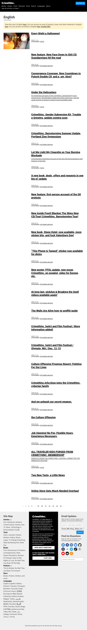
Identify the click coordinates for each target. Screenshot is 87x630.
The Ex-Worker (8, 568)
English (6, 584)
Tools (15, 6)
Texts (42, 41)
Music (18, 537)
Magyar (6, 599)
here (25, 24)
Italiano (19, 584)
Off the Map (15, 563)
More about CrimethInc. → (44, 547)
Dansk (17, 607)
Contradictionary (9, 553)
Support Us (80, 3)
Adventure (11, 522)
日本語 (19, 591)
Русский (14, 589)
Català (14, 612)
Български (7, 594)
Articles (6, 520)
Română (12, 604)
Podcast (6, 566)
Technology (15, 527)
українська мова (17, 609)
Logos (5, 540)
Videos (12, 537)
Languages (41, 6)
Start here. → (49, 558)
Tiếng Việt (7, 612)
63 (53, 506)
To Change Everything (17, 540)
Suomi (13, 591)
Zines (5, 535)
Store (28, 6)
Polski (20, 589)
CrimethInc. (8, 3)
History (17, 525)
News (8, 527)
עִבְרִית (22, 607)
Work (18, 553)
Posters (18, 535)
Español (12, 584)
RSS (11, 519)
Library (9, 6)
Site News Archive (46, 66)
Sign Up (80, 532)
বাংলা (5, 607)
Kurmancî (13, 614)
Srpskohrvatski (18, 601)
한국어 (5, 604)
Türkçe (12, 599)
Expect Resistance (10, 555)
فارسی (17, 599)
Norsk (20, 614)
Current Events (8, 525)
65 (61, 506)
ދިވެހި (18, 612)
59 (38, 506)
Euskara (20, 596)
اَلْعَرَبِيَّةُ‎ (18, 604)
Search (33, 6)
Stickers (6, 537)
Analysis (18, 522)
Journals (11, 535)
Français (13, 586)
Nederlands (7, 601)
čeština (14, 596)
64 (57, 506)
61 (46, 506)
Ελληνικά (6, 591)
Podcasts (21, 6)
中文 (14, 594)
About (48, 6)
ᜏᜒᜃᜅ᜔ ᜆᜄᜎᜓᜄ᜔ (9, 617)
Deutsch (6, 586)
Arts (4, 522)
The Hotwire (15, 571)
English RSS (45, 27)
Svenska (11, 607)
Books (4, 6)
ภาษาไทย (6, 609)
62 (50, 506)
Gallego (6, 614)
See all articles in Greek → (11, 8)
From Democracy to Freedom (14, 550)
